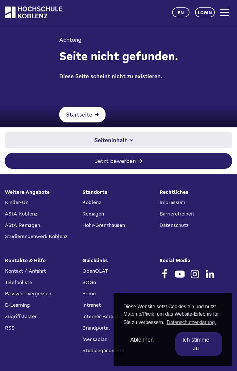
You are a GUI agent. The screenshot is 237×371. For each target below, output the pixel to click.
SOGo (89, 282)
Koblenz (91, 202)
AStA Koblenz (21, 213)
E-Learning (17, 304)
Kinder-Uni (17, 202)
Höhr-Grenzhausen (103, 225)
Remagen (93, 213)
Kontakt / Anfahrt (25, 270)
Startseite (79, 114)
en (181, 12)
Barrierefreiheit (177, 213)
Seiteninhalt (114, 140)
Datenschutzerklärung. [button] (191, 322)
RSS (10, 327)
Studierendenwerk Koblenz (36, 236)
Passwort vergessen (28, 293)
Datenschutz (174, 225)
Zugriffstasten (21, 316)
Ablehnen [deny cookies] (142, 340)
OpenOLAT (95, 270)
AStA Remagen (22, 225)
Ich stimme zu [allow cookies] (195, 344)
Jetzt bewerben (115, 160)
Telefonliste (18, 282)
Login (205, 12)
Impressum (172, 202)
